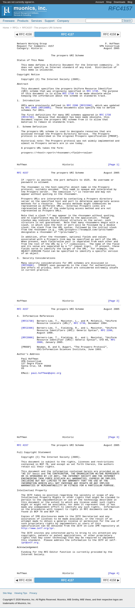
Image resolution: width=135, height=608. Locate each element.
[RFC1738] (27, 117)
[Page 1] (113, 164)
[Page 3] (113, 437)
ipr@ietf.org (29, 542)
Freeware (9, 20)
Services (36, 20)
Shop (108, 2)
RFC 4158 (109, 34)
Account (99, 2)
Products (22, 20)
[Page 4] (113, 573)
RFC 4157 (22, 173)
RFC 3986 (31, 107)
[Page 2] (113, 301)
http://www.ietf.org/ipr (37, 528)
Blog (130, 2)
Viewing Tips (20, 593)
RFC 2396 (72, 105)
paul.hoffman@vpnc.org (46, 373)
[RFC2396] (86, 105)
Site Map (7, 593)
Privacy (33, 593)
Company (63, 20)
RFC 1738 (92, 91)
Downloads (119, 2)
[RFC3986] (44, 107)
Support (49, 20)
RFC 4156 (25, 34)
